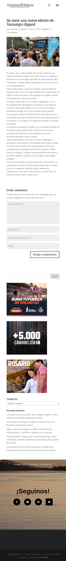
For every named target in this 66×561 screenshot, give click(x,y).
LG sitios (44, 557)
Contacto (46, 464)
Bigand (45, 29)
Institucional (30, 464)
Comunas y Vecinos (18, 29)
